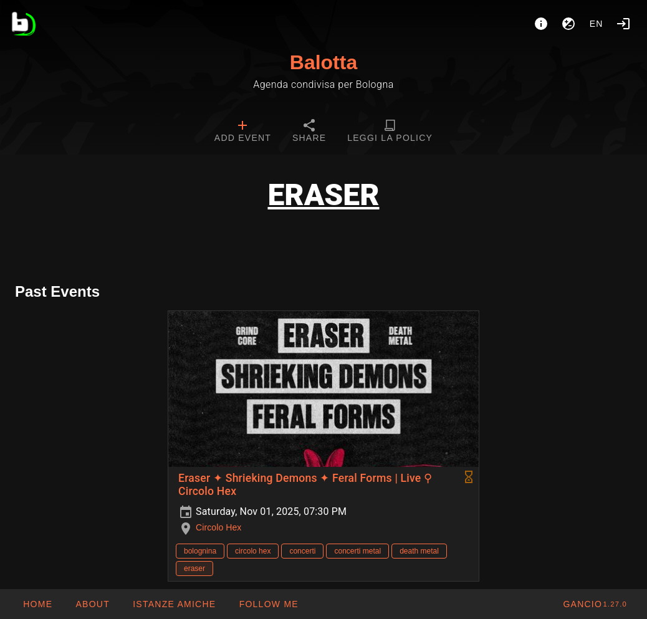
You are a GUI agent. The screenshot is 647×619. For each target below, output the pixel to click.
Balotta (323, 62)
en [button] (596, 24)
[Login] (623, 23)
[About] (541, 23)
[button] (174, 604)
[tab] (242, 132)
